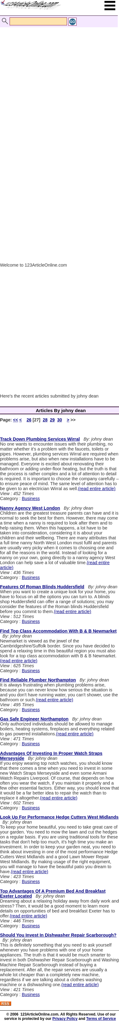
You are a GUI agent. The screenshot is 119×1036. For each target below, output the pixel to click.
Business (31, 498)
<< (15, 419)
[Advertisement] (58, 81)
